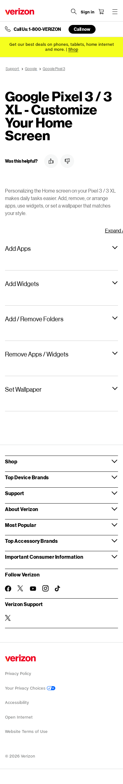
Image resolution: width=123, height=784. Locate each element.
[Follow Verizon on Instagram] (45, 588)
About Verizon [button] (21, 509)
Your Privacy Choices (30, 688)
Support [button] (14, 493)
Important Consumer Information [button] (44, 557)
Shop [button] (11, 461)
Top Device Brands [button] (27, 477)
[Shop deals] (73, 49)
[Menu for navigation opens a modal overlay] (115, 11)
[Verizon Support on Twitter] (8, 618)
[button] (51, 161)
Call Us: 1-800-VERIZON (37, 29)
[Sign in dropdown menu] (87, 12)
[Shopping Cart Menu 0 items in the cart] (101, 11)
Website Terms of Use (26, 731)
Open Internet (19, 717)
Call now (82, 29)
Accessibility (17, 702)
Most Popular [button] (20, 525)
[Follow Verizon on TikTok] (58, 589)
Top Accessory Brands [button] (31, 541)
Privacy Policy (18, 673)
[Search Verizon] (74, 11)
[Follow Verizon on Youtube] (33, 589)
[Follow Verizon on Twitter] (20, 588)
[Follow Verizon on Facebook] (8, 589)
